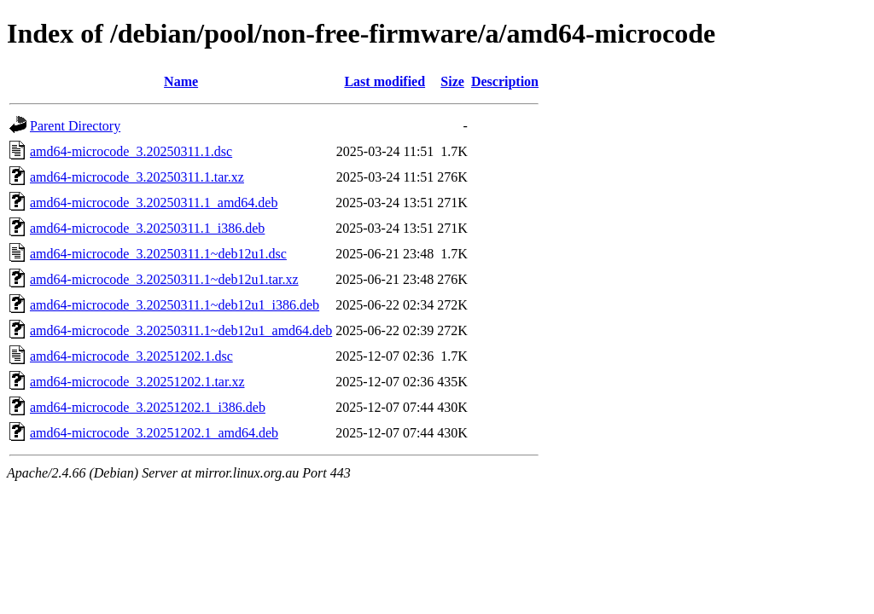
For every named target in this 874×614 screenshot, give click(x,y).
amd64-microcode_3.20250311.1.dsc (131, 151)
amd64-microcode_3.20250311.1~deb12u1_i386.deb (174, 305)
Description (505, 81)
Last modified (384, 81)
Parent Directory (75, 126)
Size (452, 81)
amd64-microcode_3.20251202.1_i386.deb (147, 407)
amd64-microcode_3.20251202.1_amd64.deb (154, 433)
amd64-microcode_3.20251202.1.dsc (131, 356)
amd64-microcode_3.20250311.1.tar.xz (137, 177)
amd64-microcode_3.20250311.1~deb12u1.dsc (158, 253)
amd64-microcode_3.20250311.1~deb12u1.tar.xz (164, 279)
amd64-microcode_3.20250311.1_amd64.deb (153, 202)
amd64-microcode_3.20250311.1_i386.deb (147, 228)
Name (181, 81)
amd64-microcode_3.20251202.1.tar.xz (137, 381)
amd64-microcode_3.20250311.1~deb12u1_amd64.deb (181, 330)
